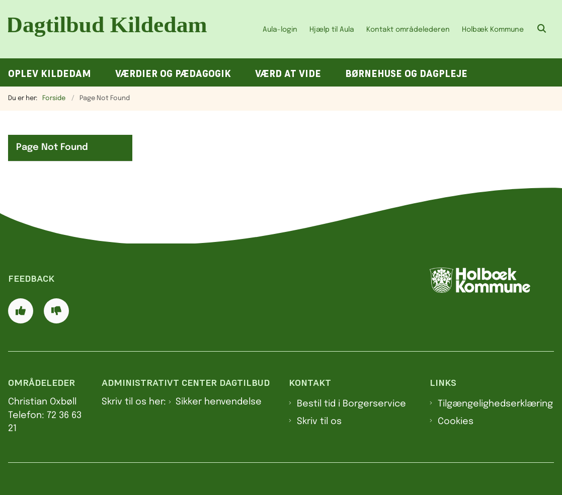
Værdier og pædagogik (173, 73)
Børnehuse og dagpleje (406, 73)
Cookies (455, 421)
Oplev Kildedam (49, 73)
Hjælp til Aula (331, 29)
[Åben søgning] (542, 29)
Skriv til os (319, 421)
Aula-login (280, 29)
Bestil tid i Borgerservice (351, 403)
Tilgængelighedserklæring (495, 403)
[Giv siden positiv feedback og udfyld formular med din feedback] (20, 310)
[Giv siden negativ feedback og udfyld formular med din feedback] (56, 310)
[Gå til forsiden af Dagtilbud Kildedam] (109, 29)
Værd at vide (288, 73)
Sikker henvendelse (219, 401)
